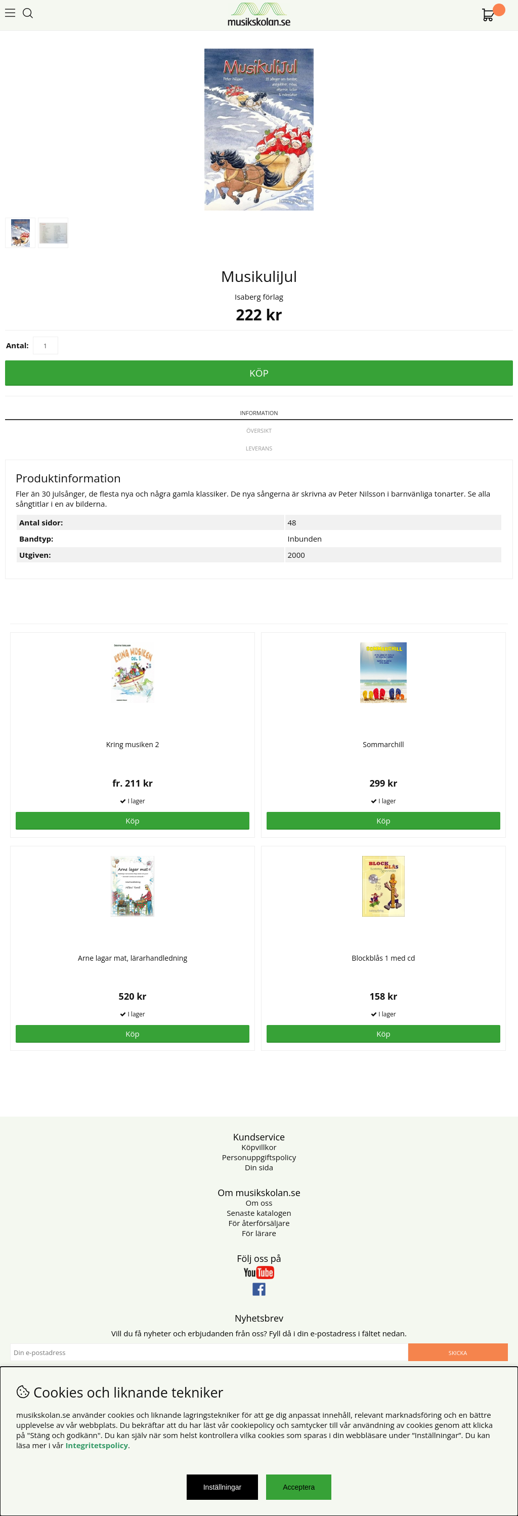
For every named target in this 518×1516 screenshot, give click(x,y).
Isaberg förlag (259, 297)
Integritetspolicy (96, 1445)
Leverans (259, 448)
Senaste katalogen (259, 1213)
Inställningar (222, 1487)
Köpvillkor (258, 1147)
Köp (132, 820)
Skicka (458, 1353)
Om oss (259, 1203)
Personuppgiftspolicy (259, 1157)
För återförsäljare (258, 1223)
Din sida (259, 1167)
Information (259, 413)
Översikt (259, 430)
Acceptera (299, 1487)
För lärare (259, 1233)
